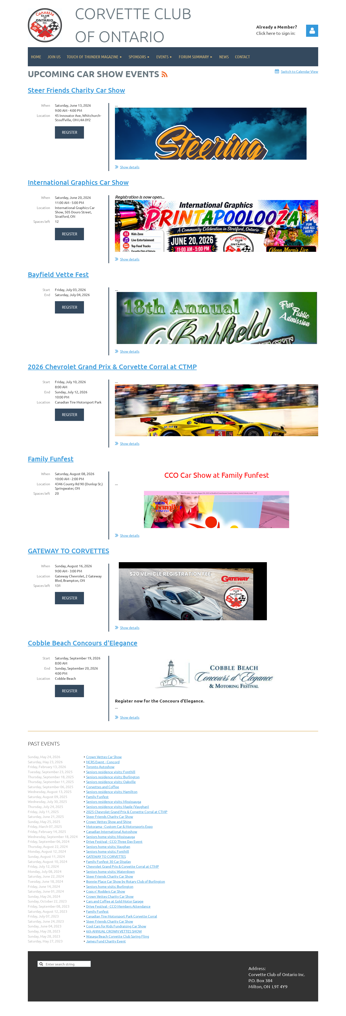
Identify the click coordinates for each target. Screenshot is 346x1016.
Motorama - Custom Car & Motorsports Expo (119, 826)
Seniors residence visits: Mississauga (113, 801)
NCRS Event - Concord (103, 762)
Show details (129, 167)
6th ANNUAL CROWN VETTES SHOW (114, 931)
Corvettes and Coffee (102, 786)
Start (46, 289)
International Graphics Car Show (78, 182)
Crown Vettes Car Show (104, 757)
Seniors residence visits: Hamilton (111, 791)
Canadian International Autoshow (111, 831)
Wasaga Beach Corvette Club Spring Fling (117, 936)
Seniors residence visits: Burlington (113, 777)
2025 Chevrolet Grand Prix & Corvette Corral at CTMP (126, 811)
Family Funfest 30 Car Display (108, 861)
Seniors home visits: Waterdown (110, 871)
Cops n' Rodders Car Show (105, 891)
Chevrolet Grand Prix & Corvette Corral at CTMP (122, 866)
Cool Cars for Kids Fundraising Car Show (116, 926)
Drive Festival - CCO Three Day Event (114, 841)
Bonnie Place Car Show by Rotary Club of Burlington (125, 881)
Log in (312, 31)
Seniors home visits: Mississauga (110, 836)
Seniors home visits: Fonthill (107, 851)
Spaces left (41, 221)
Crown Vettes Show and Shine (108, 821)
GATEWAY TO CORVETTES (68, 550)
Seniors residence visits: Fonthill (110, 771)
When (45, 105)
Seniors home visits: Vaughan (108, 846)
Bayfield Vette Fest (58, 274)
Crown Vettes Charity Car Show (110, 896)
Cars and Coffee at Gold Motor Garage (114, 901)
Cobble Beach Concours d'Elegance (82, 643)
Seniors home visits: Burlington (109, 886)
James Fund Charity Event (106, 941)
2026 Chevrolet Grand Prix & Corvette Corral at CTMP (112, 366)
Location (43, 115)
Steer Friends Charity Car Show (76, 90)
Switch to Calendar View (299, 71)
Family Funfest (51, 459)
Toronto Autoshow (100, 766)
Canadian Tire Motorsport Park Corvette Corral (121, 916)
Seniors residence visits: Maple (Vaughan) (117, 806)
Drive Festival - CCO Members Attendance (118, 906)
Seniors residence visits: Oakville (111, 781)
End (47, 294)
